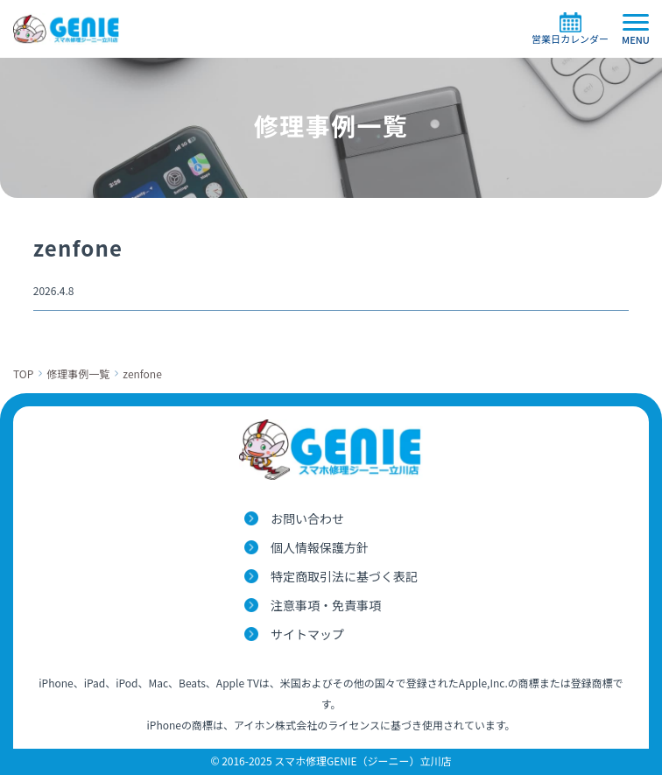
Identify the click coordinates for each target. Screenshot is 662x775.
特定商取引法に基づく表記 (344, 576)
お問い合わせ (307, 518)
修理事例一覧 (77, 373)
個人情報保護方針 (320, 547)
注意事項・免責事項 (326, 605)
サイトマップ (307, 634)
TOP (23, 373)
